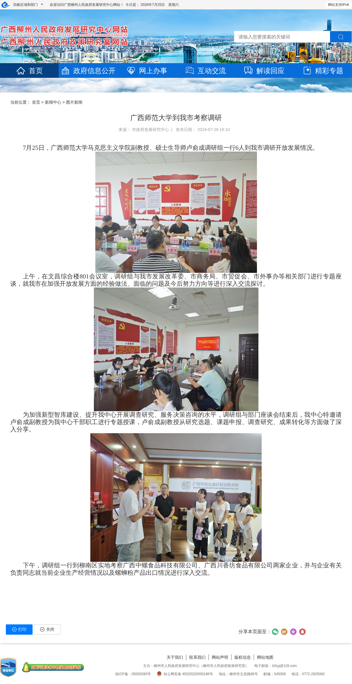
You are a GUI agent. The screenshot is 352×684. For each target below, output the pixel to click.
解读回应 (264, 71)
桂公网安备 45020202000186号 (185, 674)
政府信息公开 (88, 71)
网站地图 (265, 657)
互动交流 (205, 71)
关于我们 (175, 657)
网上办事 (146, 71)
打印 (19, 629)
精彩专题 (322, 71)
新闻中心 (53, 102)
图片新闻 (74, 102)
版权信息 (242, 657)
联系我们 (197, 657)
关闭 (47, 629)
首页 (29, 71)
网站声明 (220, 657)
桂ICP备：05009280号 (133, 674)
